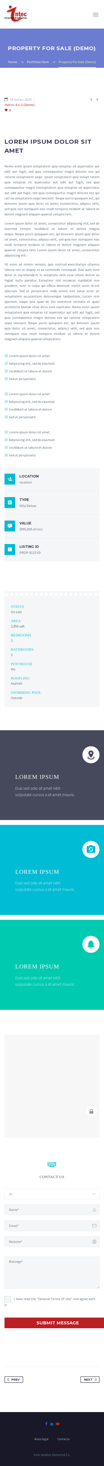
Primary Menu (95, 14)
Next (91, 1379)
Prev (13, 1379)
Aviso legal (41, 1439)
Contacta (63, 1439)
